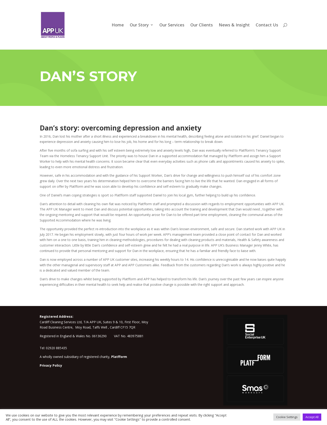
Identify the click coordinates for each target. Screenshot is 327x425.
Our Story (139, 25)
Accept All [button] (312, 417)
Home (118, 25)
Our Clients (201, 25)
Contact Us (267, 25)
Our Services (171, 25)
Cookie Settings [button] (287, 417)
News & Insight (234, 25)
